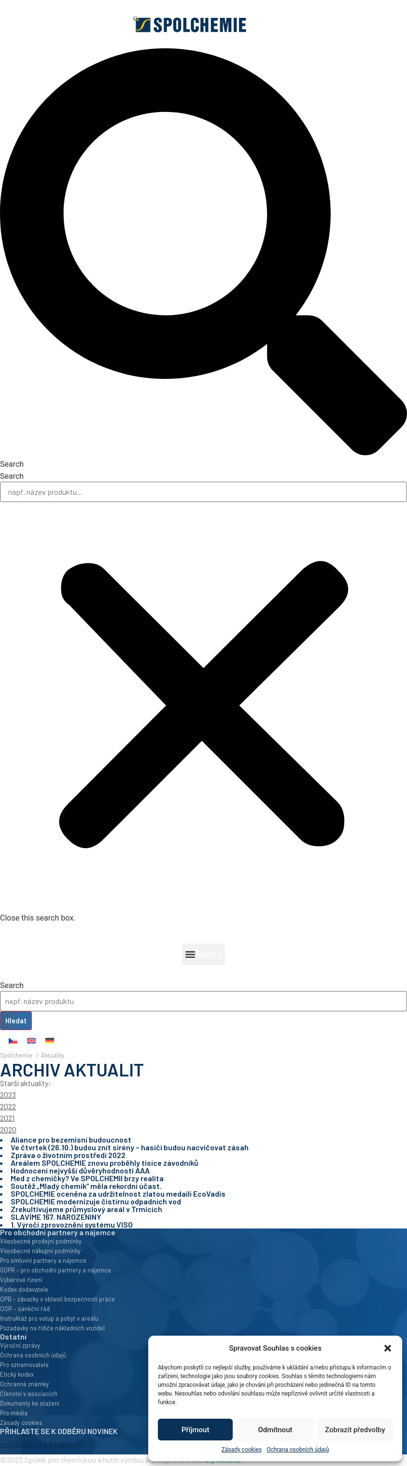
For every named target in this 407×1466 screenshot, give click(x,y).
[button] (388, 1348)
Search (12, 476)
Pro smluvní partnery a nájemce (43, 1260)
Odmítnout (275, 1429)
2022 (8, 1106)
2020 (8, 1129)
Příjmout (195, 1429)
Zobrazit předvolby (355, 1429)
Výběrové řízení (21, 1280)
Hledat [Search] (16, 1021)
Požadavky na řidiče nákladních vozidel (52, 1328)
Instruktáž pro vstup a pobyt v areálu (49, 1318)
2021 (7, 1117)
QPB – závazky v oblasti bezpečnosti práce (57, 1299)
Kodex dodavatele (24, 1289)
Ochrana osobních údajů (298, 1449)
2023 (8, 1094)
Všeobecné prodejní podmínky (41, 1241)
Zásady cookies (242, 1449)
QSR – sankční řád (25, 1308)
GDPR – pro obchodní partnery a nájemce (55, 1270)
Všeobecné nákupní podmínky (40, 1251)
